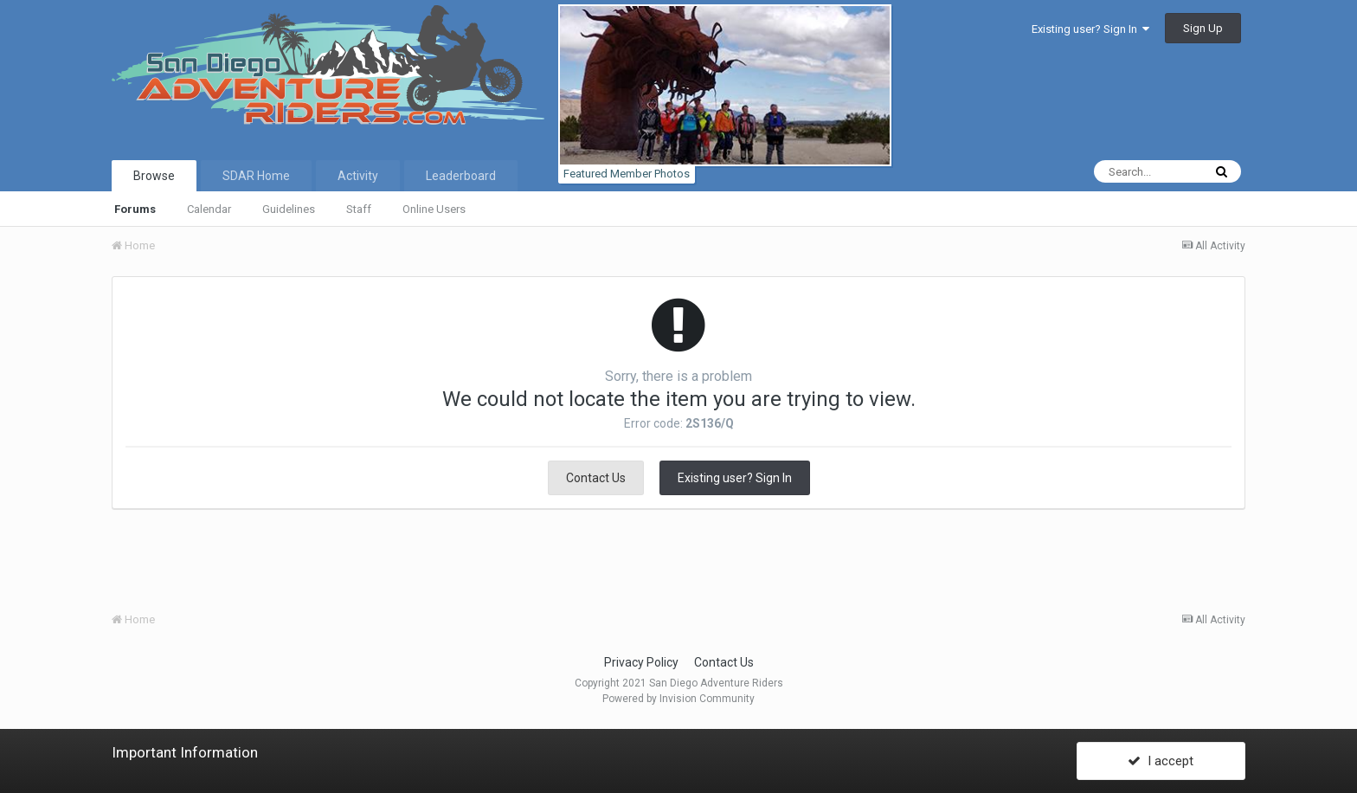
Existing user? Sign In (1090, 29)
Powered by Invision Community (678, 699)
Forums (135, 209)
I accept (1160, 761)
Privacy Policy (641, 662)
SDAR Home (256, 176)
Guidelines (288, 209)
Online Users (434, 209)
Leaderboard (461, 176)
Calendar (209, 209)
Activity (358, 176)
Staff (358, 209)
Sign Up (1203, 28)
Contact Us (596, 478)
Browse (154, 176)
